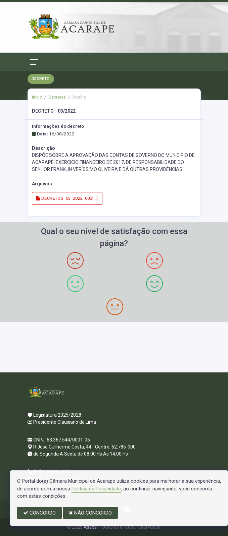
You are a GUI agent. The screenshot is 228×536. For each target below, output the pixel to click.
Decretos (57, 97)
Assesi (91, 527)
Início (37, 97)
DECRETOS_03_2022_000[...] (67, 198)
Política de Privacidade (96, 489)
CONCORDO (39, 513)
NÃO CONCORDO (90, 513)
